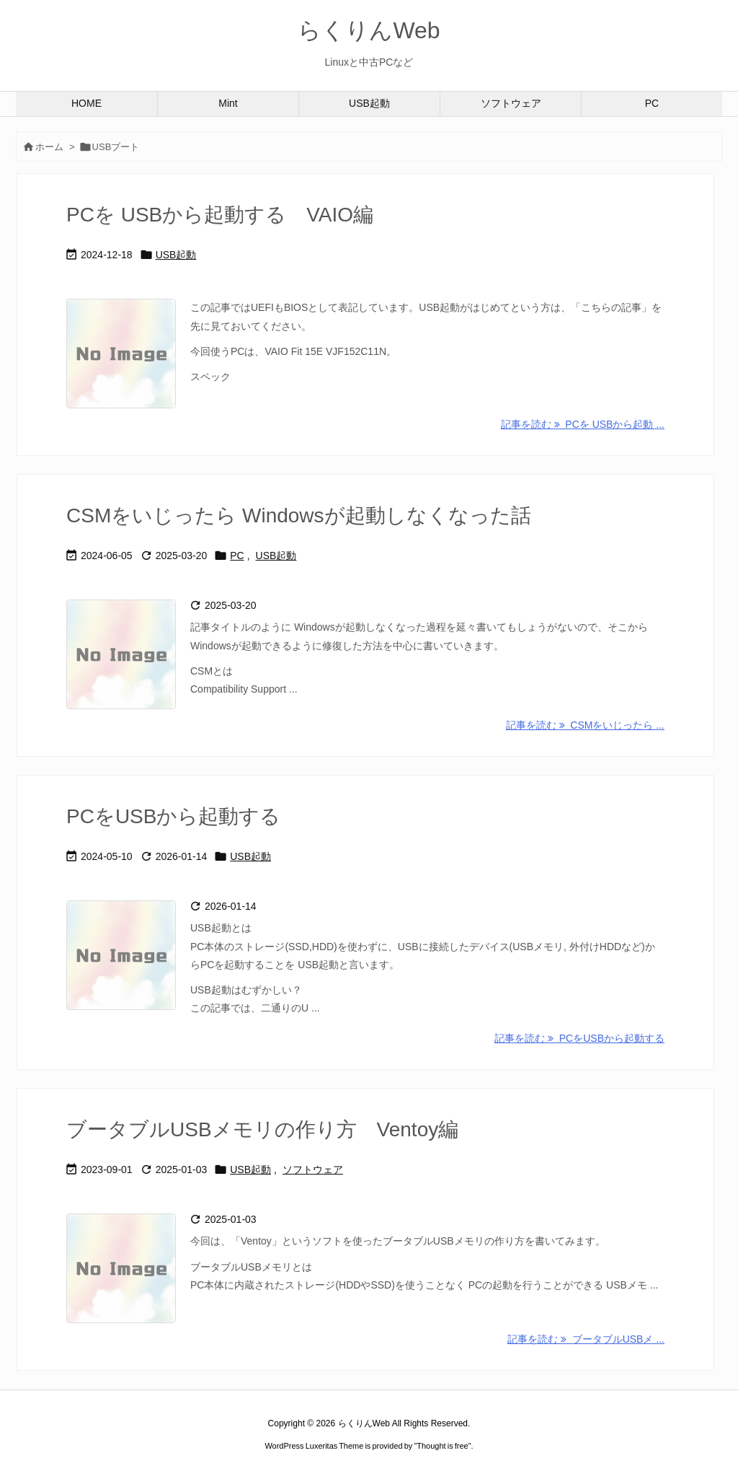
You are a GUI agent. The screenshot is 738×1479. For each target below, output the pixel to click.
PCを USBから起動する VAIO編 (219, 214)
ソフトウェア (313, 1169)
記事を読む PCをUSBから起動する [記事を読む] (579, 1038)
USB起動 (176, 254)
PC (237, 555)
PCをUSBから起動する (173, 816)
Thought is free (442, 1445)
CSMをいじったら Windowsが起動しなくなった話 (298, 515)
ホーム (49, 146)
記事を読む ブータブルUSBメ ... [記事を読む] (585, 1339)
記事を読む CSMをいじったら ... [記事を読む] (585, 725)
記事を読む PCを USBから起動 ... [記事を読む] (582, 424)
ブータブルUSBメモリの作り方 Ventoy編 (262, 1129)
